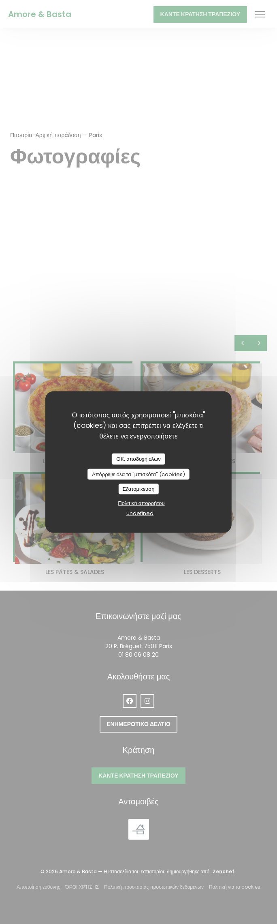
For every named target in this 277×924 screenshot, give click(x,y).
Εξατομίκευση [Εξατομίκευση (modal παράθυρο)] (139, 489)
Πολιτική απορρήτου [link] (141, 503)
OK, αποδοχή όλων (138, 459)
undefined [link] (139, 513)
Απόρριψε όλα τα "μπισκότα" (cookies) (138, 474)
